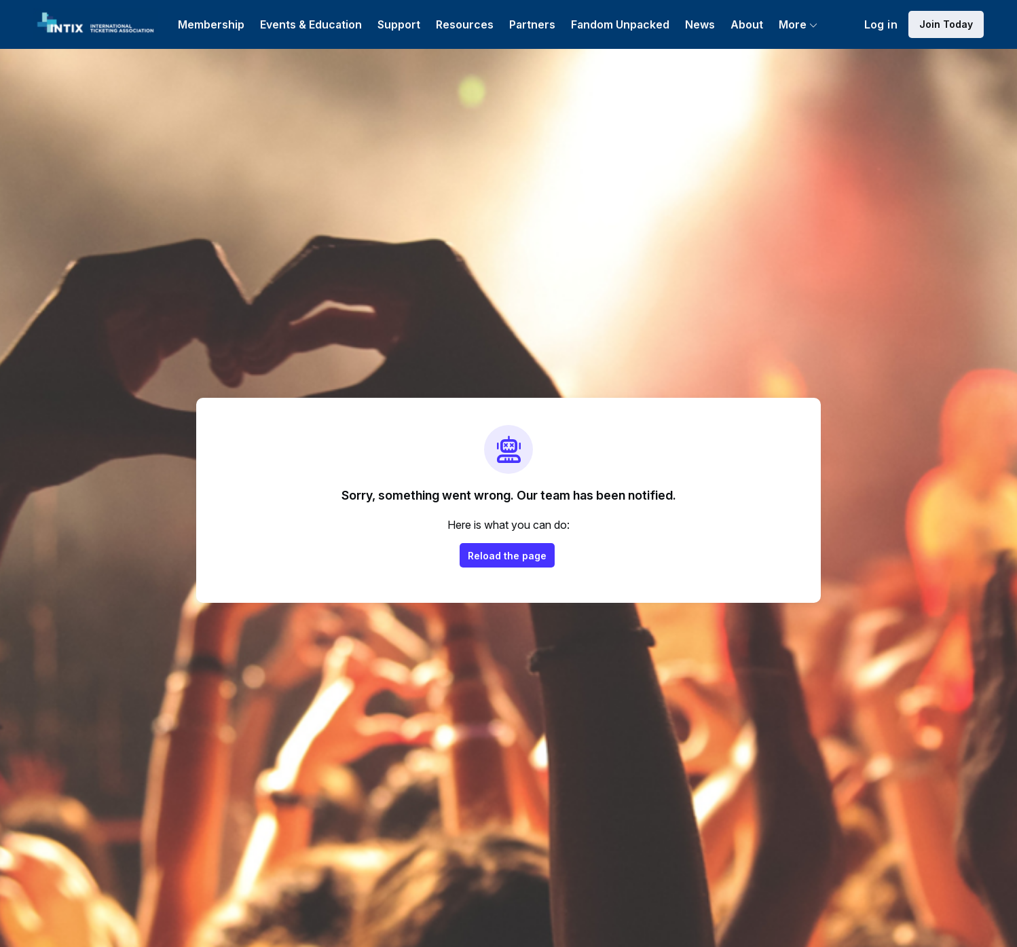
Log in (881, 24)
